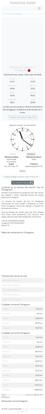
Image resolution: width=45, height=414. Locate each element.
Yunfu (5, 385)
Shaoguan (7, 390)
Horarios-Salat (23, 2)
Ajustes (22, 171)
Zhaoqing (6, 375)
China (10, 14)
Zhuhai (5, 361)
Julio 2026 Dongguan (11, 295)
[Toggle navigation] (39, 8)
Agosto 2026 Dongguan (12, 299)
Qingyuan (6, 371)
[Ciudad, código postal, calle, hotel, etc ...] (22, 176)
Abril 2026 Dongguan (11, 280)
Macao (5, 366)
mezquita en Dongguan (15, 395)
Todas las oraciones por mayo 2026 (22, 117)
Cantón (5, 309)
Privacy (26, 409)
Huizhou (6, 323)
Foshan (5, 318)
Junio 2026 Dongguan (11, 290)
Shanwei (6, 380)
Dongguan (18, 14)
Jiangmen (6, 328)
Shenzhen (7, 314)
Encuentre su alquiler (22, 182)
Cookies (33, 409)
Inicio (4, 14)
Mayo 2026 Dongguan (11, 285)
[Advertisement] (22, 42)
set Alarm (31, 154)
